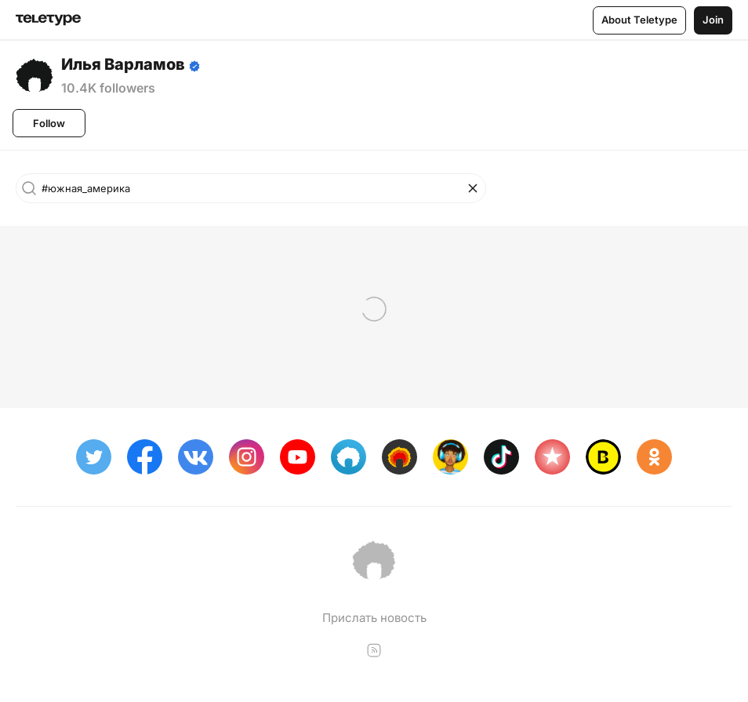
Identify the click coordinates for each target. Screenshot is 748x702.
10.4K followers (108, 88)
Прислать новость (374, 617)
